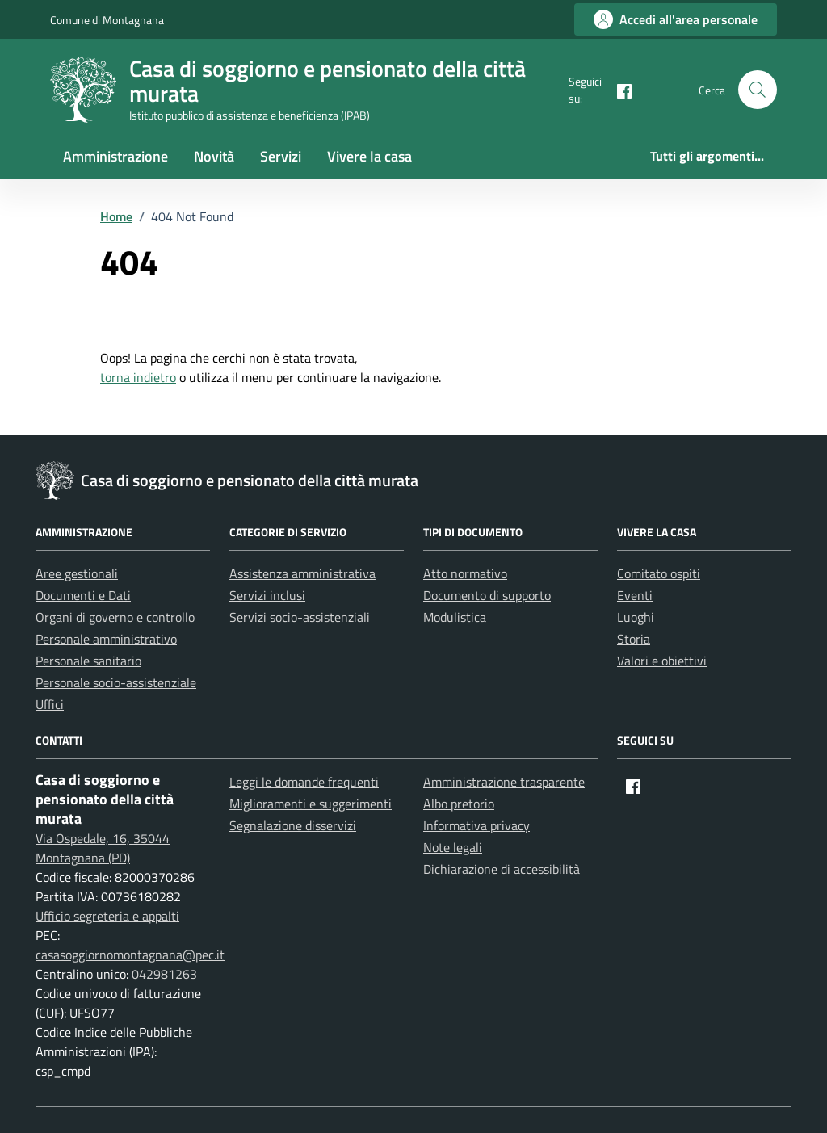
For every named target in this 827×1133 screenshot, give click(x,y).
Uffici (50, 704)
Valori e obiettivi (662, 660)
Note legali (452, 847)
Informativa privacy (476, 825)
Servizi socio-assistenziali (299, 617)
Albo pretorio (458, 803)
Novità (214, 156)
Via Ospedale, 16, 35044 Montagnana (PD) (103, 848)
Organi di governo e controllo (115, 617)
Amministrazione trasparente (504, 781)
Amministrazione (115, 156)
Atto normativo (465, 573)
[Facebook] (618, 89)
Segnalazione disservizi (292, 825)
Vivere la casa (369, 156)
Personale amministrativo (106, 638)
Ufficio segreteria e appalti (107, 915)
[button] (757, 89)
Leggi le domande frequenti (304, 781)
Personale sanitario (88, 660)
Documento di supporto (487, 595)
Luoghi (635, 617)
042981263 (164, 974)
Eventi (635, 595)
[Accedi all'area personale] (675, 19)
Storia (633, 638)
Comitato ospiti (658, 573)
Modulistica (454, 617)
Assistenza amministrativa (302, 573)
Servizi (280, 156)
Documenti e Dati (83, 595)
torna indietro (138, 377)
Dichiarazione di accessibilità (501, 869)
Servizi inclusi (267, 595)
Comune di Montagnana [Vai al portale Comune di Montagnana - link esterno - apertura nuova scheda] (107, 19)
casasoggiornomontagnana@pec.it (130, 954)
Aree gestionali (77, 573)
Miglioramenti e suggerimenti (310, 803)
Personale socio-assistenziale (116, 682)
